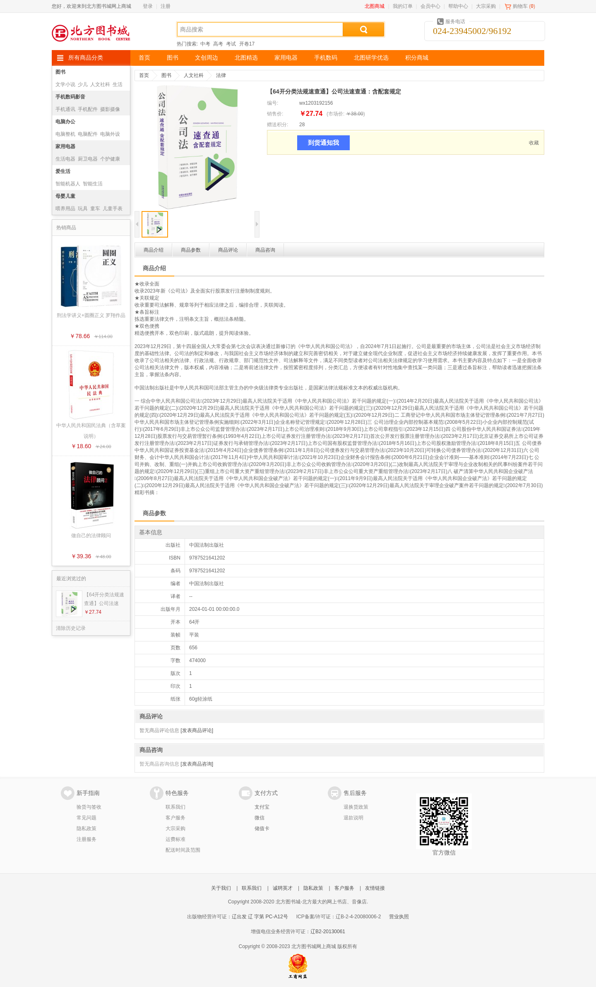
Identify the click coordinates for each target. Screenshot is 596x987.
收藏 (534, 143)
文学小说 (65, 84)
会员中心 (430, 6)
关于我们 (221, 888)
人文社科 (100, 84)
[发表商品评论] (196, 730)
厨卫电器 (88, 159)
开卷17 (247, 44)
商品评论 (228, 250)
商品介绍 (153, 250)
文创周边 (206, 58)
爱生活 (62, 171)
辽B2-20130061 (327, 931)
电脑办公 (65, 122)
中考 (205, 44)
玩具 (83, 208)
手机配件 (88, 109)
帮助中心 (458, 6)
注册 (166, 6)
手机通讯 (65, 109)
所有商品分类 (85, 58)
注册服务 (86, 839)
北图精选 (246, 58)
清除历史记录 (71, 628)
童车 (95, 208)
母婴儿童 (65, 196)
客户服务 (175, 818)
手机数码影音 (70, 97)
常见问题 (86, 818)
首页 (144, 58)
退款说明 (353, 818)
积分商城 (416, 58)
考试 (231, 44)
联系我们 (175, 807)
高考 (218, 44)
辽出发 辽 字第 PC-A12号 (260, 917)
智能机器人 (67, 184)
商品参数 (191, 250)
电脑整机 (65, 134)
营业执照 (399, 917)
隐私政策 (86, 828)
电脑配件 (88, 134)
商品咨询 (265, 250)
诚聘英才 (283, 888)
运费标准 (175, 839)
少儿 (83, 84)
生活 (118, 84)
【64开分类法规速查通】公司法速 (104, 599)
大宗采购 (486, 6)
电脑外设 (110, 134)
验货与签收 (89, 807)
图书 (172, 58)
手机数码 (325, 58)
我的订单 (403, 6)
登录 (148, 6)
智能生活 (93, 184)
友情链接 (375, 888)
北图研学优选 (371, 58)
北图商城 (375, 6)
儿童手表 (113, 208)
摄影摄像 (110, 109)
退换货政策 (356, 807)
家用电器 (286, 58)
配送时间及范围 (183, 850)
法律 (221, 75)
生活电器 (65, 159)
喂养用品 (65, 208)
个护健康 (110, 159)
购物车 (520, 6)
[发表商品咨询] (196, 764)
